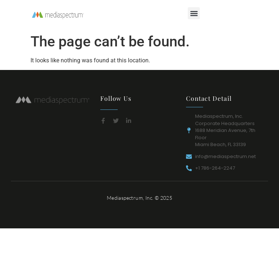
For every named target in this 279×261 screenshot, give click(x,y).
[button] (194, 13)
